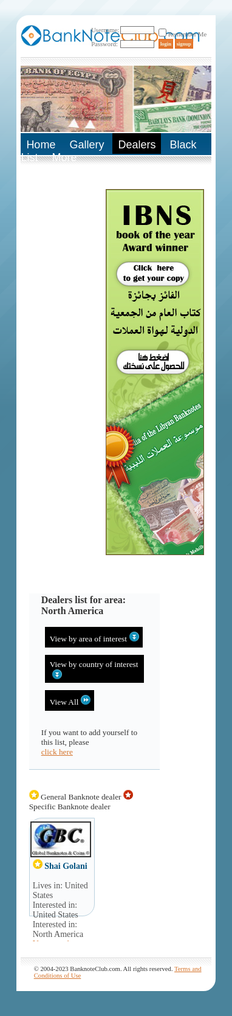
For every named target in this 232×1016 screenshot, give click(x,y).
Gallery (86, 145)
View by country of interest (94, 669)
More (64, 157)
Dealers (136, 145)
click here (57, 751)
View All (70, 701)
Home (40, 145)
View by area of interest (94, 637)
